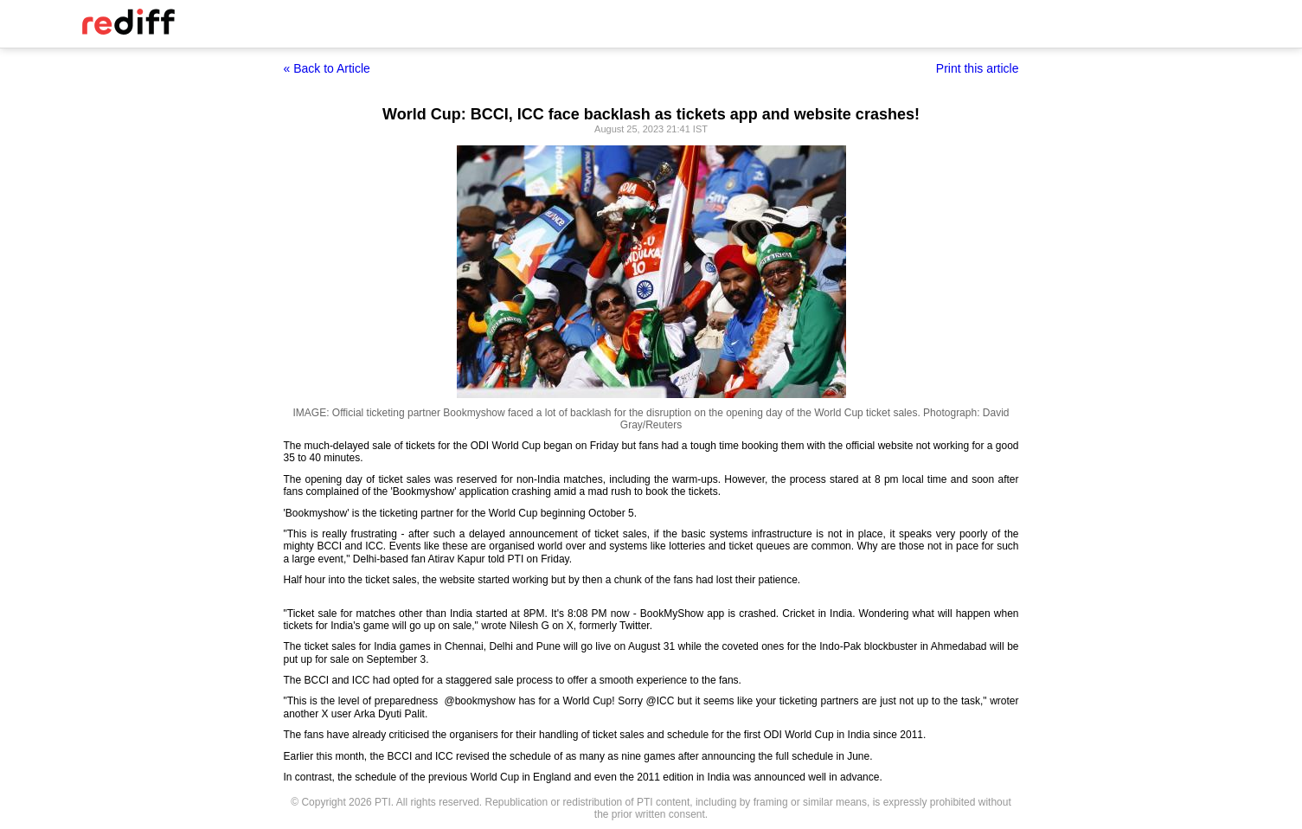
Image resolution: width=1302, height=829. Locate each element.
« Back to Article (327, 68)
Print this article (977, 68)
